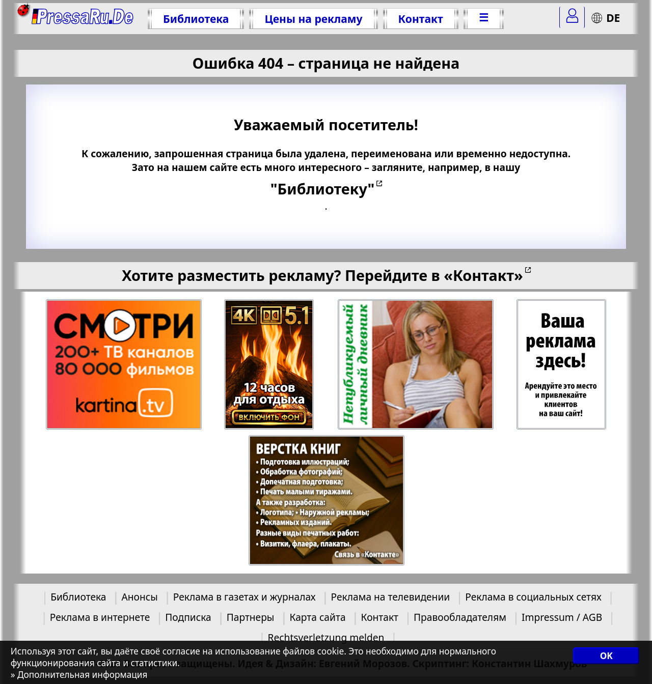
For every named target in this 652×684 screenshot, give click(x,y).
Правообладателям (460, 617)
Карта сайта (317, 617)
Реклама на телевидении (390, 597)
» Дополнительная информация (79, 674)
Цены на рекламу (313, 18)
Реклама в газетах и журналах (244, 597)
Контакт (420, 18)
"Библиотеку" (322, 188)
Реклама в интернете (100, 617)
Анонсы (139, 597)
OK (606, 656)
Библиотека (196, 18)
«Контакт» (483, 275)
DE (605, 17)
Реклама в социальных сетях (533, 597)
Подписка (188, 617)
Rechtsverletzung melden (326, 637)
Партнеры (251, 617)
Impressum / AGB (562, 617)
